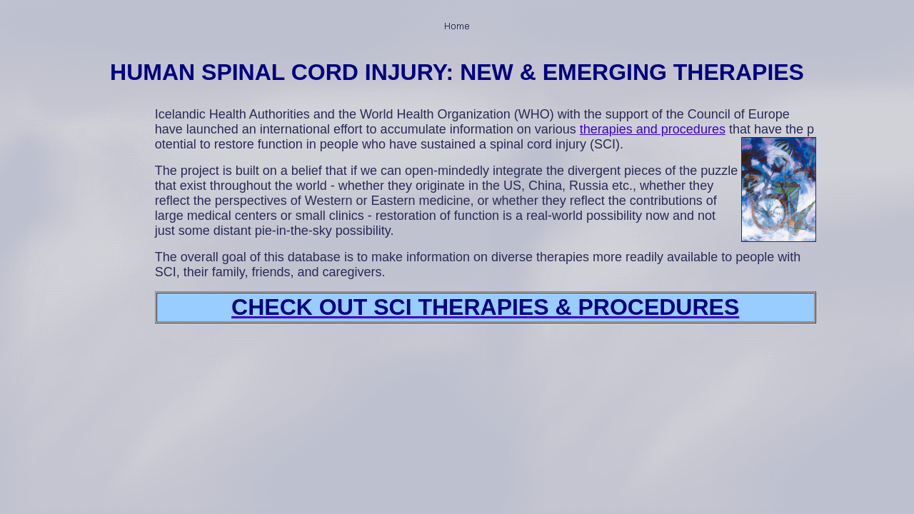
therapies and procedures (652, 129)
